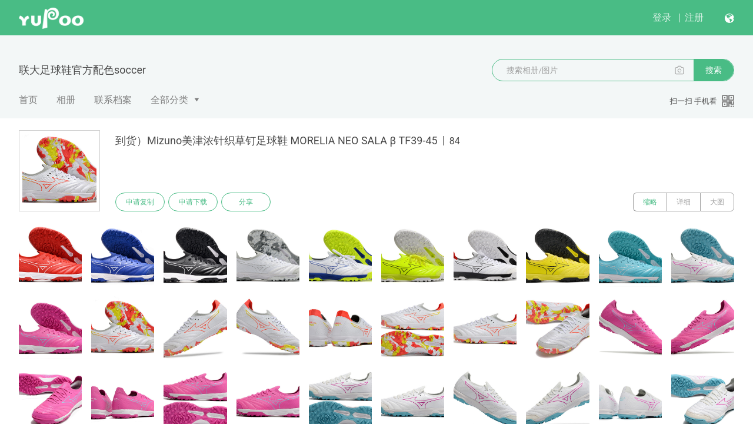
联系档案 (113, 99)
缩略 (650, 202)
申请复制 (140, 202)
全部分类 (169, 99)
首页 (28, 99)
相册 (65, 99)
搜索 (713, 70)
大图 (717, 202)
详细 (684, 202)
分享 (246, 202)
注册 (694, 17)
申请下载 (193, 202)
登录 (661, 17)
